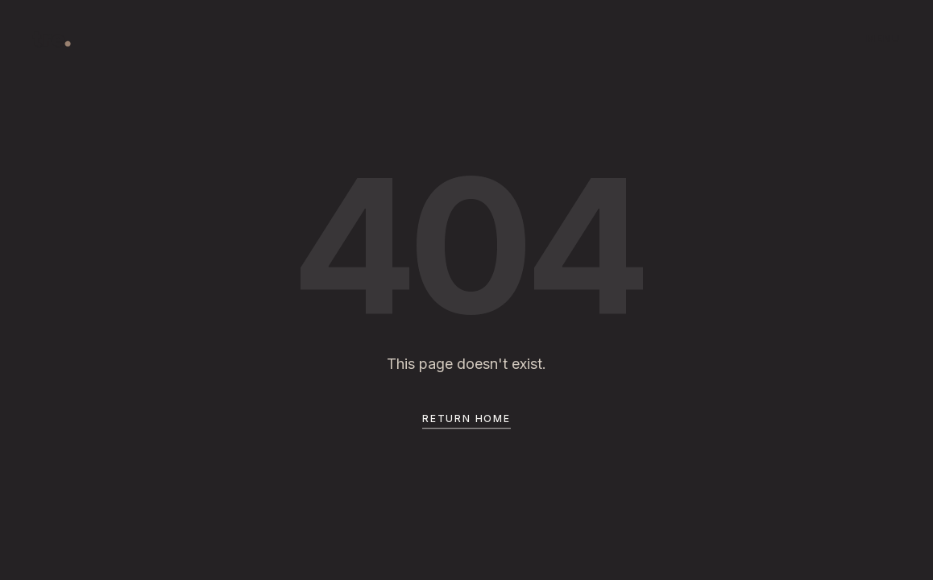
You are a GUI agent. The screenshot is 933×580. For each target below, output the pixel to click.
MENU (883, 38)
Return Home (466, 420)
